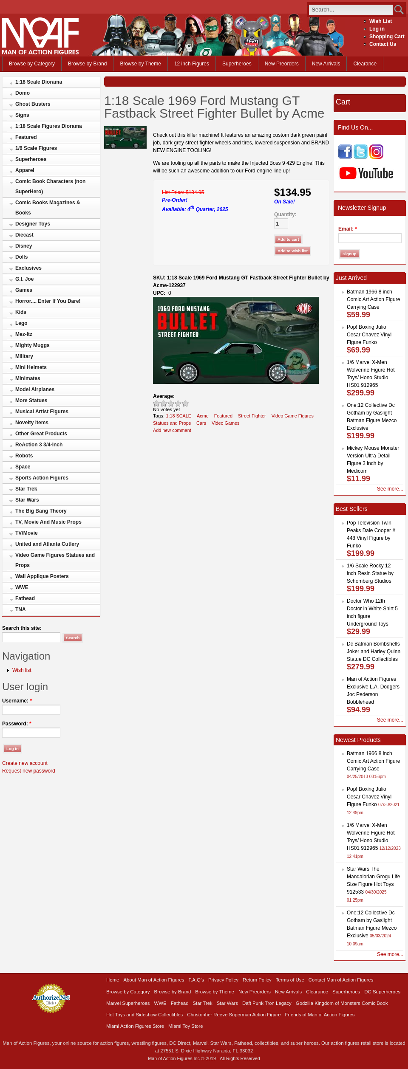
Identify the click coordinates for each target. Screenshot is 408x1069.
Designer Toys (32, 224)
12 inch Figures (191, 64)
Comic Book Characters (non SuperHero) (50, 186)
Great (178, 403)
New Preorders (282, 64)
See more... (390, 489)
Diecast (24, 235)
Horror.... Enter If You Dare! (48, 301)
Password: (16, 724)
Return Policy (257, 979)
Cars (201, 423)
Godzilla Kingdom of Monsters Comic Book (342, 1003)
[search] (351, 9)
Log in (377, 29)
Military (24, 356)
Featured (26, 137)
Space (22, 467)
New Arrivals (326, 64)
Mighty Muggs (32, 345)
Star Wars (27, 500)
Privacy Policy (223, 979)
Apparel (24, 170)
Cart (343, 102)
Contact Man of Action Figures (341, 979)
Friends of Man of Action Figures (320, 1014)
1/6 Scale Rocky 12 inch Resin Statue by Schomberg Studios (370, 573)
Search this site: (22, 628)
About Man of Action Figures (153, 979)
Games (23, 290)
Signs (22, 115)
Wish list (21, 670)
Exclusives (28, 268)
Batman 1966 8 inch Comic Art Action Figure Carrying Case (373, 299)
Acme (203, 415)
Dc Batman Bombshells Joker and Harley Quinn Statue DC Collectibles (373, 651)
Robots (24, 456)
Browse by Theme (140, 64)
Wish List (380, 21)
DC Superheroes (382, 991)
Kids (20, 312)
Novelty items (31, 423)
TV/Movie (26, 533)
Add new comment (172, 430)
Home (112, 979)
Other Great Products (41, 434)
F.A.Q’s (196, 979)
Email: (347, 229)
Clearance (365, 64)
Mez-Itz (23, 334)
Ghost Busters (33, 104)
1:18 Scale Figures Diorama (48, 126)
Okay (163, 403)
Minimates (27, 378)
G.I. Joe (24, 279)
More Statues (31, 400)
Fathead (25, 598)
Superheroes (237, 64)
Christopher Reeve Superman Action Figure (233, 1014)
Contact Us (382, 44)
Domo (22, 93)
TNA (20, 609)
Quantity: (285, 214)
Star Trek (26, 489)
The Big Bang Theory (41, 511)
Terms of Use (290, 979)
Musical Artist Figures (41, 412)
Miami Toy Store (185, 1026)
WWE (21, 587)
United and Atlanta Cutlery (47, 544)
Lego (21, 323)
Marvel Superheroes (128, 1003)
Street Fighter (252, 415)
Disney (23, 246)
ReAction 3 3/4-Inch (38, 445)
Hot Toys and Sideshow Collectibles (144, 1014)
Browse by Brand (87, 64)
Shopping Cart (387, 36)
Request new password (28, 771)
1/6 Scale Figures (36, 148)
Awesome (185, 403)
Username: (17, 701)
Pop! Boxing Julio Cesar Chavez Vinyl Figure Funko (369, 334)
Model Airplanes (34, 389)
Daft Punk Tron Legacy (267, 1003)
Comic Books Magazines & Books (47, 208)
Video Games (225, 423)
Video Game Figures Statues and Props (55, 560)
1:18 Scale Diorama (38, 82)
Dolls (21, 257)
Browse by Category (32, 64)
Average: (164, 396)
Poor (156, 403)
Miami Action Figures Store (135, 1026)
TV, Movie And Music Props (48, 522)
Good (171, 403)
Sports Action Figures (41, 478)
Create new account (25, 763)
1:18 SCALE (178, 415)
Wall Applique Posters (42, 576)
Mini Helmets (31, 367)
